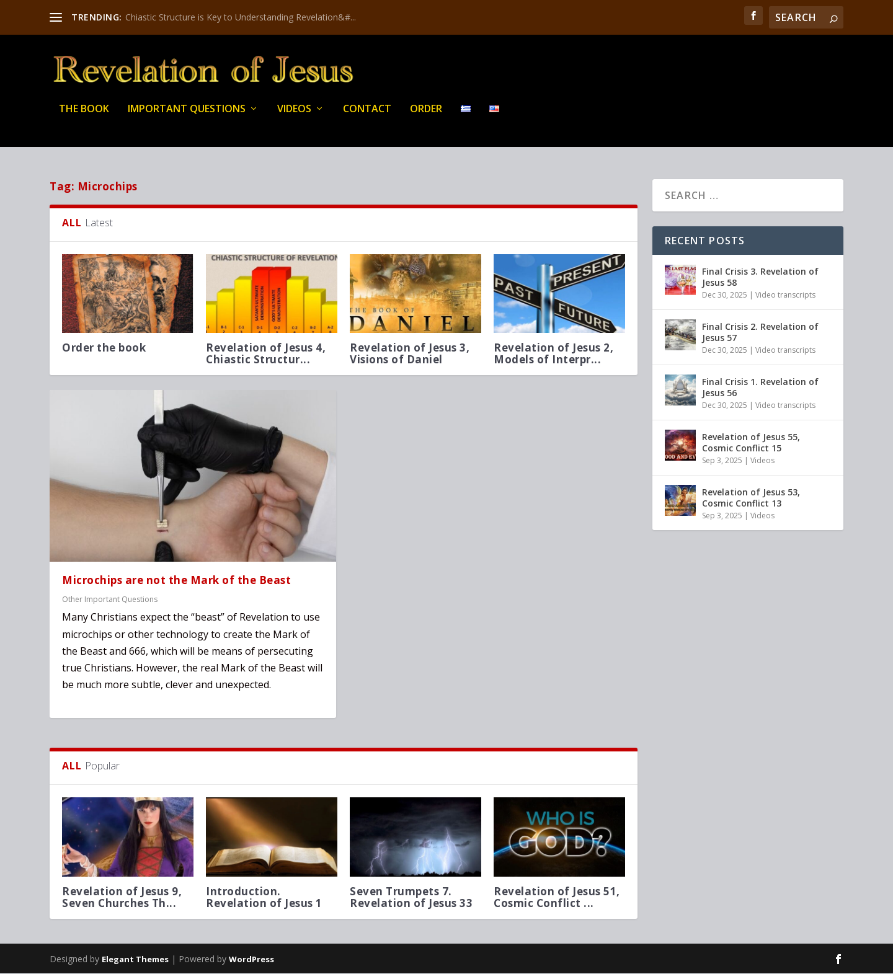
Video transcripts (785, 295)
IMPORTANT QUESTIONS (187, 117)
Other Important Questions (110, 600)
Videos (294, 117)
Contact (367, 117)
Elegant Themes (135, 959)
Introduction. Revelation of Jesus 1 (264, 898)
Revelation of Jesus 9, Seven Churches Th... (122, 898)
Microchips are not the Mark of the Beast (176, 581)
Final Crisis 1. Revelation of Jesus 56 (760, 387)
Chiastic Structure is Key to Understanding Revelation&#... (240, 17)
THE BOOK (84, 117)
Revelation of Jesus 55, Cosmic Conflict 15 (751, 443)
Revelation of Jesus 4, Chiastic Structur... (266, 354)
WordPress (251, 959)
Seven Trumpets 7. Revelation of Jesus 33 (411, 898)
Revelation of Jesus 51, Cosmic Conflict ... (557, 898)
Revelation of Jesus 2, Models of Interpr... (553, 354)
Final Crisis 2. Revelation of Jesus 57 (760, 332)
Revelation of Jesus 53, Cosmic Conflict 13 (751, 498)
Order (426, 117)
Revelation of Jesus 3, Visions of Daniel (409, 354)
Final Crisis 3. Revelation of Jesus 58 (760, 277)
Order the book (104, 348)
